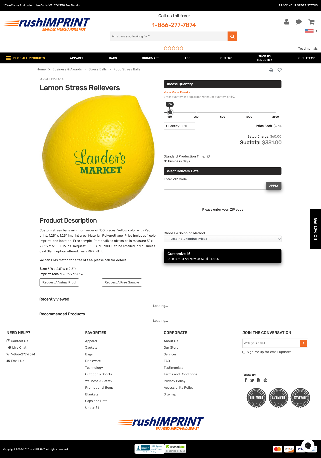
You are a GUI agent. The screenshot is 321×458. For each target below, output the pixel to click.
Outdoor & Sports (98, 374)
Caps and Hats (96, 401)
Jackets (91, 348)
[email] (271, 343)
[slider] (170, 112)
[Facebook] (246, 380)
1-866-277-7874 (174, 25)
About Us (171, 341)
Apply (274, 185)
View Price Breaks (177, 92)
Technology (94, 368)
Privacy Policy (174, 381)
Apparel (91, 341)
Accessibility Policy (178, 388)
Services (170, 354)
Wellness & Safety (98, 381)
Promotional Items (99, 388)
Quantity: (173, 126)
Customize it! (222, 256)
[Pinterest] (265, 380)
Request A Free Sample (122, 282)
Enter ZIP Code (175, 179)
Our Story (171, 348)
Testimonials (308, 49)
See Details (73, 5)
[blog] (258, 380)
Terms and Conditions (180, 374)
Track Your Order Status (298, 5)
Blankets (91, 394)
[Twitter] (252, 380)
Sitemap (170, 394)
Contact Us (17, 341)
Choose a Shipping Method (184, 233)
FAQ (167, 361)
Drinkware (93, 361)
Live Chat (17, 348)
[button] (315, 229)
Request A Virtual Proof (59, 282)
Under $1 (92, 408)
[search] (169, 36)
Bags (89, 354)
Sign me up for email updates (269, 352)
